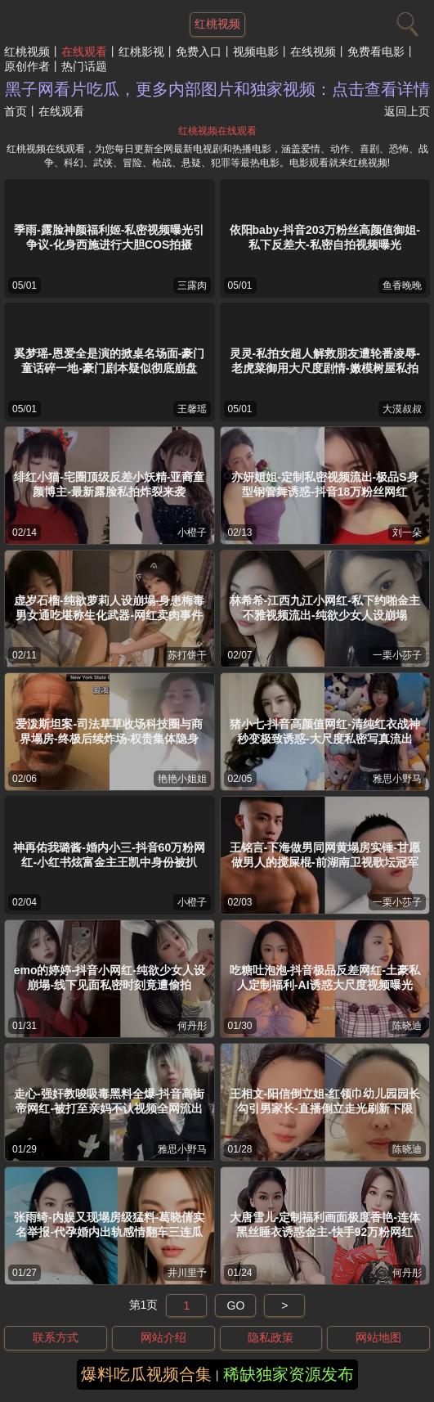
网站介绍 (163, 1337)
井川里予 (187, 1272)
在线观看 (84, 51)
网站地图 (378, 1337)
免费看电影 (376, 51)
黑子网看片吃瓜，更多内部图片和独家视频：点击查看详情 (217, 89)
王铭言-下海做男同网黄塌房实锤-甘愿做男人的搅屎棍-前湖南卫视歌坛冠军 (325, 855)
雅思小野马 (397, 778)
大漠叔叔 (402, 409)
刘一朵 (407, 532)
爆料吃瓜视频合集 (146, 1374)
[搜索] (405, 20)
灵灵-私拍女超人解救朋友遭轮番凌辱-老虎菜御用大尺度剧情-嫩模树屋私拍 (325, 361)
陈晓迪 (407, 1025)
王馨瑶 (192, 409)
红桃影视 (141, 51)
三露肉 (192, 285)
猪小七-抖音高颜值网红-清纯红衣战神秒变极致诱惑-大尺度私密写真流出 (325, 731)
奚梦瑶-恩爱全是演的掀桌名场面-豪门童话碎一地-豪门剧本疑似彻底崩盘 (109, 361)
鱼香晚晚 (402, 285)
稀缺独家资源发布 (288, 1374)
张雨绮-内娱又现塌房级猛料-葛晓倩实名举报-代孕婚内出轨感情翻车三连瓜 (109, 1224)
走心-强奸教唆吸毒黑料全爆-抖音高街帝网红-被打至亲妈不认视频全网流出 (109, 1101)
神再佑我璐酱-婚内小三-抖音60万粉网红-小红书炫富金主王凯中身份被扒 (109, 855)
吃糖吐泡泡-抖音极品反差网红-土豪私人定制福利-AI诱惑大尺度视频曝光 (325, 977)
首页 (15, 111)
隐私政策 (270, 1337)
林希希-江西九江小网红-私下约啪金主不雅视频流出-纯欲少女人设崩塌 (325, 608)
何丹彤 (192, 1025)
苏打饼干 (187, 655)
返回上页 (407, 111)
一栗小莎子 (397, 655)
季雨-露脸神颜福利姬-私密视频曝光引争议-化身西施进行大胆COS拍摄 (109, 237)
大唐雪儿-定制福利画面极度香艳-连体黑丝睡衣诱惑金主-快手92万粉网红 (325, 1224)
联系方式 (55, 1337)
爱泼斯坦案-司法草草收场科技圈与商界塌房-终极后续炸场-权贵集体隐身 (109, 731)
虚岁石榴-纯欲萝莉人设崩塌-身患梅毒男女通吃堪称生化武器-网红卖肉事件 (109, 608)
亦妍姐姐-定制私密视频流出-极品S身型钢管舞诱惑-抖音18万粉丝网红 (324, 484)
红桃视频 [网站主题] (217, 23)
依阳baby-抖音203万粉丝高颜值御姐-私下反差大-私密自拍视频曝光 (325, 237)
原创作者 (27, 66)
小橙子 (192, 532)
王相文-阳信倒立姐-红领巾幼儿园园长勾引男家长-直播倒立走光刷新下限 (325, 1101)
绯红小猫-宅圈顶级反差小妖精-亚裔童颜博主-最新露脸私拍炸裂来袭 (109, 484)
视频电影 (256, 51)
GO (236, 1305)
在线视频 (313, 51)
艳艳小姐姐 (182, 778)
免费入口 (198, 51)
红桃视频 (27, 51)
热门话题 (84, 66)
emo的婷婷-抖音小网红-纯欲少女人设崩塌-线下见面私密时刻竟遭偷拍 (109, 977)
